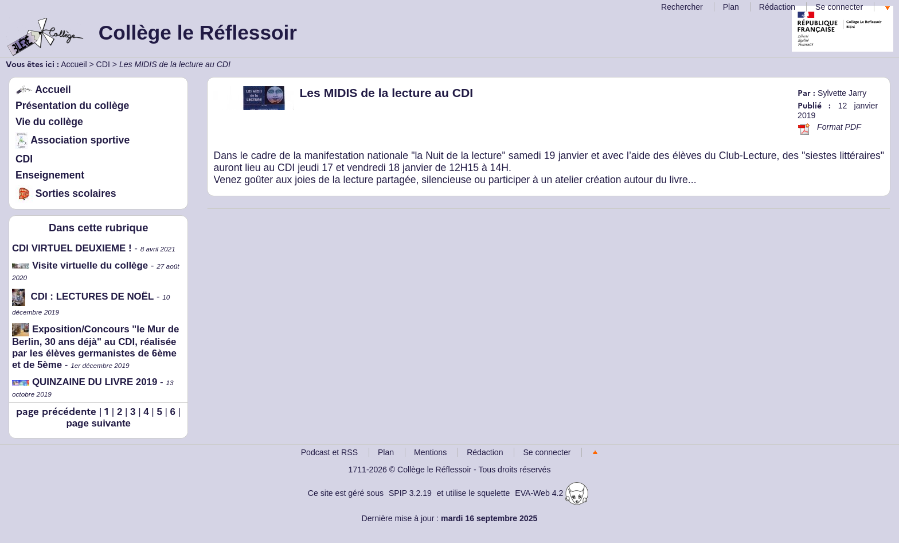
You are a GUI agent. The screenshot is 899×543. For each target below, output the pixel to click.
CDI (103, 64)
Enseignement (49, 175)
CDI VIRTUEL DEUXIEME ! (72, 248)
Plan (731, 6)
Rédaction (777, 6)
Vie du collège (49, 121)
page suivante (98, 423)
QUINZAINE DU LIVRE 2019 (85, 382)
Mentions (430, 452)
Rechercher (682, 6)
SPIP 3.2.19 (410, 493)
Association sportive (72, 140)
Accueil (74, 64)
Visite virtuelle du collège (80, 265)
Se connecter (839, 6)
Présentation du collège (72, 105)
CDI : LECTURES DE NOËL (83, 296)
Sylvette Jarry (842, 93)
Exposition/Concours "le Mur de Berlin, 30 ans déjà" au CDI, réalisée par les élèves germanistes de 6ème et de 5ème (95, 347)
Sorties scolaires (65, 193)
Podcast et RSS (329, 452)
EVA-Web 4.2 (551, 493)
